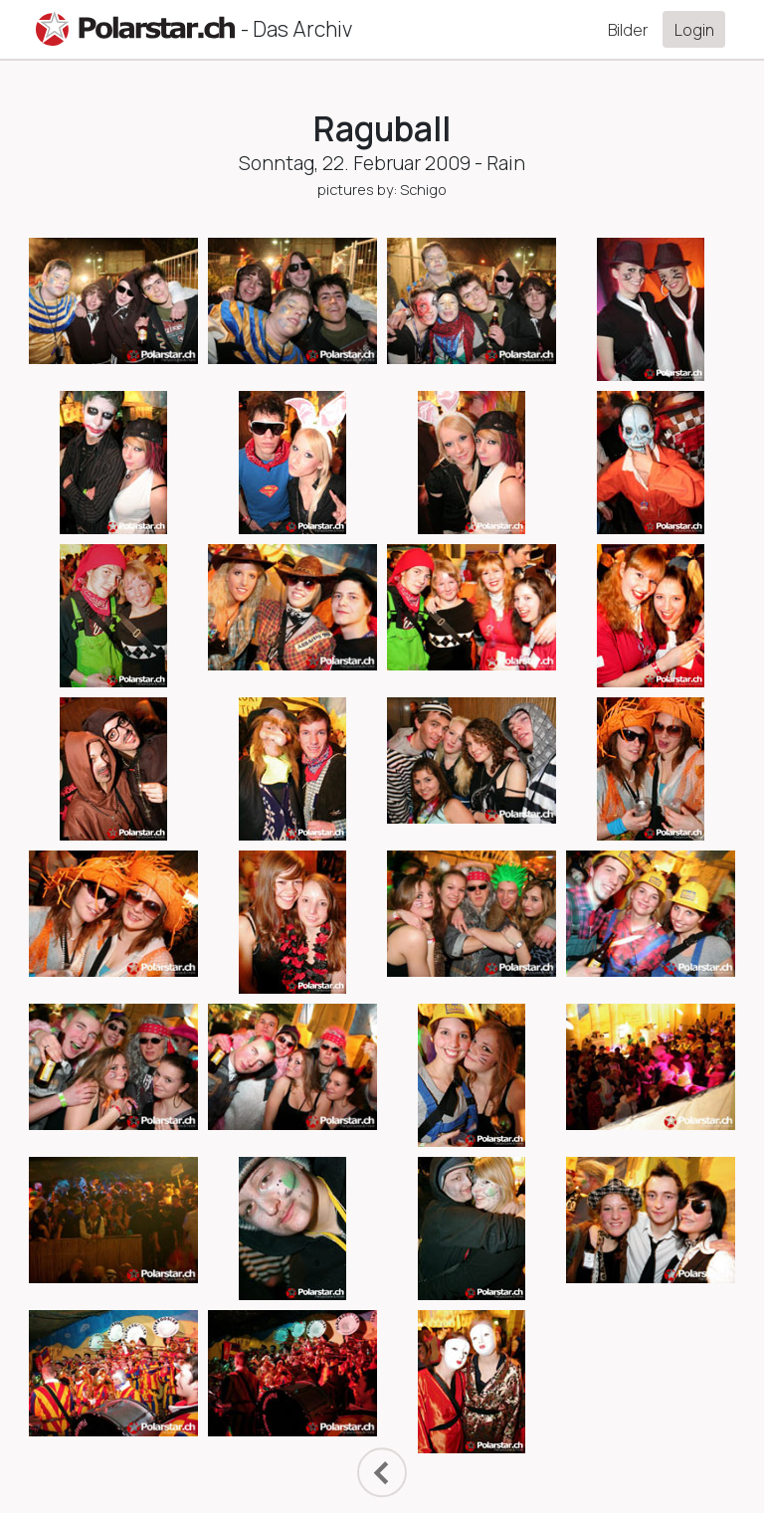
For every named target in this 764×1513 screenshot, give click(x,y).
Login (694, 30)
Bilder (628, 30)
